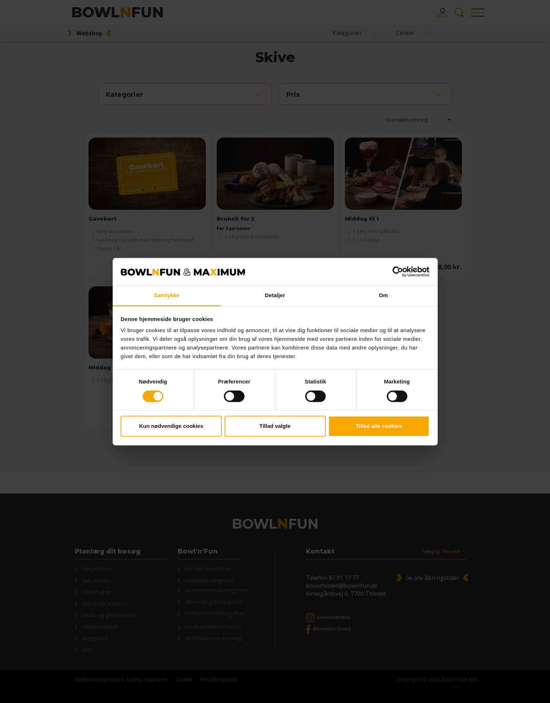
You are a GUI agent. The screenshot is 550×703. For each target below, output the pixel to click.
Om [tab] (383, 295)
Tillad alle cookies (379, 426)
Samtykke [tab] (166, 295)
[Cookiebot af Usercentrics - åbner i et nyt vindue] (397, 271)
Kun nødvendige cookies (171, 426)
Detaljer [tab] (275, 295)
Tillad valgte (274, 426)
